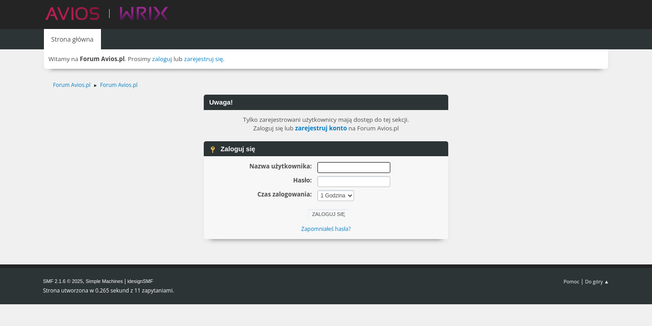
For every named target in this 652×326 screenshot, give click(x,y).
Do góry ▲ (597, 281)
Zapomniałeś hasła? (325, 229)
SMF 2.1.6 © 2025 (63, 281)
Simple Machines (104, 281)
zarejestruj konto (321, 128)
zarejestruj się (203, 59)
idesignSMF (140, 281)
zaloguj (162, 59)
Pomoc (572, 281)
